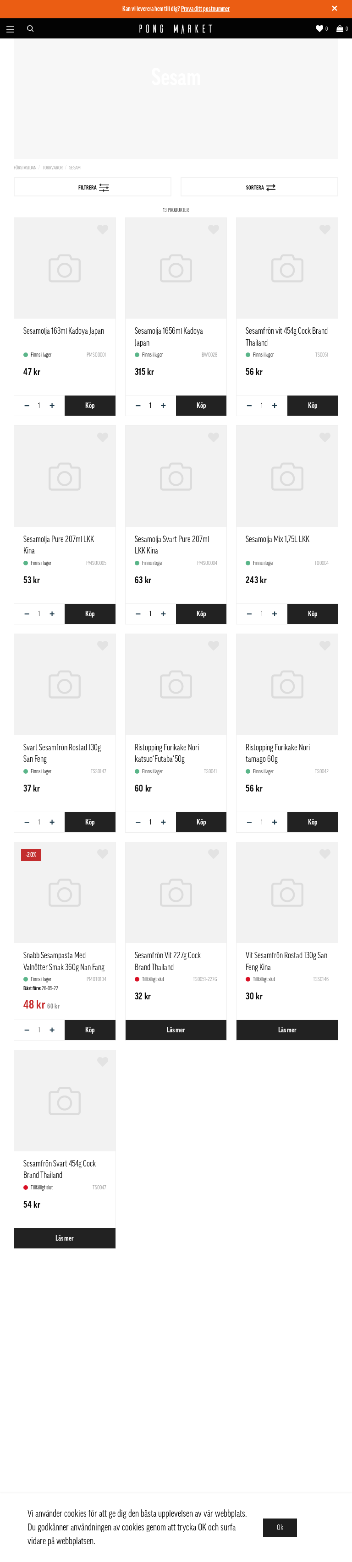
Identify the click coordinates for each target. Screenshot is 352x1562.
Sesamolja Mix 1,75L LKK (277, 539)
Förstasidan (25, 167)
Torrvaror (53, 167)
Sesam (75, 167)
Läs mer (176, 1030)
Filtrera (94, 187)
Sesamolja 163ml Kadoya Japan (63, 331)
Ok (280, 1527)
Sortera (260, 187)
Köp (89, 405)
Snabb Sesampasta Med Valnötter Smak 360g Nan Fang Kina (63, 966)
